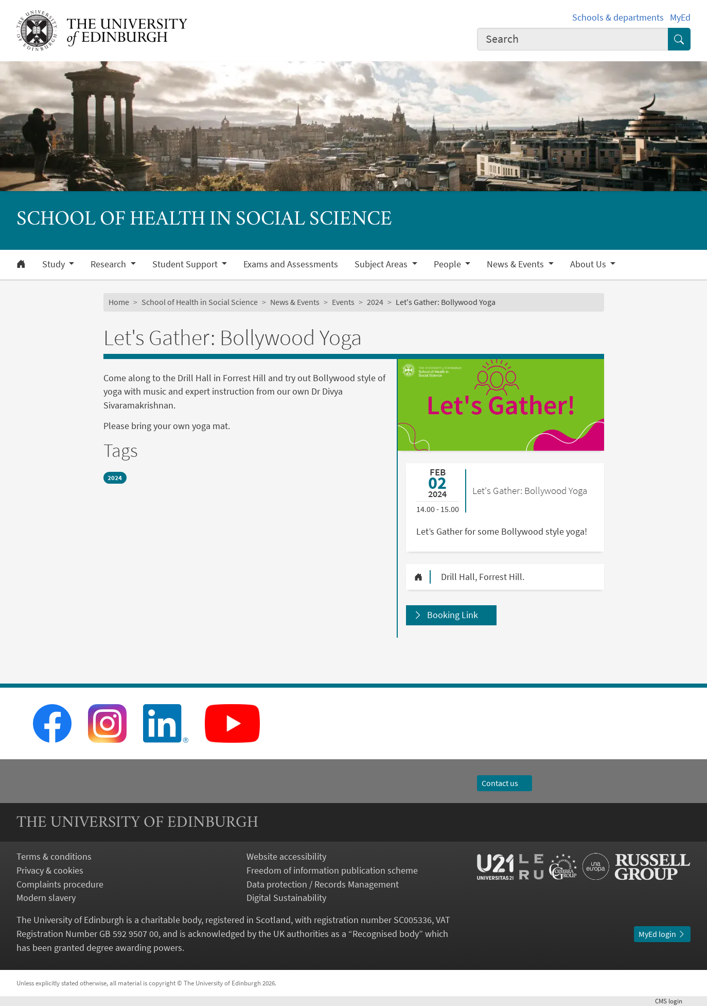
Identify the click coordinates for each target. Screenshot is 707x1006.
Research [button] (109, 264)
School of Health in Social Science (200, 302)
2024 (375, 302)
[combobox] (572, 39)
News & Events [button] (516, 264)
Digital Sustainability (286, 897)
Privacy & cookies (49, 870)
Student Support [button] (186, 264)
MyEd (680, 17)
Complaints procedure (59, 884)
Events (343, 302)
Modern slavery (46, 897)
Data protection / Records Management (322, 884)
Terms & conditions (54, 856)
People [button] (448, 264)
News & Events (295, 302)
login (673, 1001)
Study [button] (54, 264)
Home (119, 302)
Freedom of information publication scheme (332, 870)
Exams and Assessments (290, 264)
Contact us (505, 783)
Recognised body (385, 934)
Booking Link (452, 615)
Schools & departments (618, 17)
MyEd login (662, 934)
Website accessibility (286, 856)
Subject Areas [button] (382, 264)
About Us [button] (589, 264)
